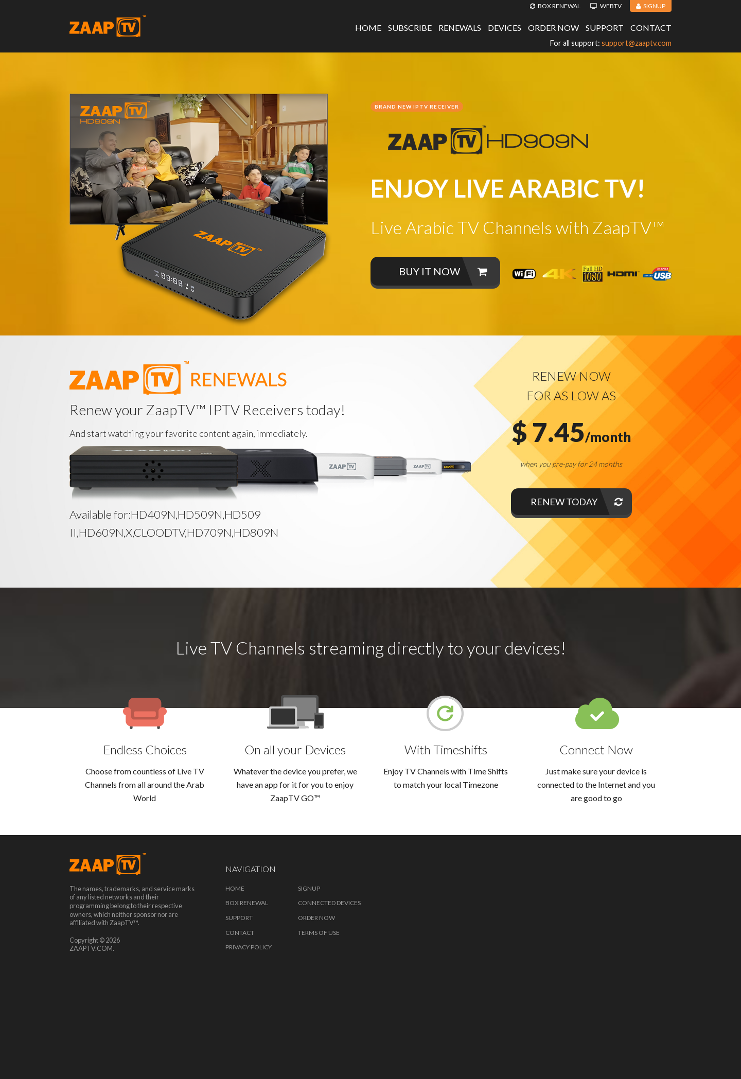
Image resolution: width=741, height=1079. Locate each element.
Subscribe (410, 27)
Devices (504, 27)
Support (605, 27)
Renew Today (576, 501)
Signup (650, 6)
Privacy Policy (248, 947)
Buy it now (443, 271)
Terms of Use (319, 932)
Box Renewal (555, 6)
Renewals (459, 27)
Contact (651, 27)
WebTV (606, 6)
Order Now (553, 27)
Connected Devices (329, 903)
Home (368, 27)
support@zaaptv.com (637, 43)
